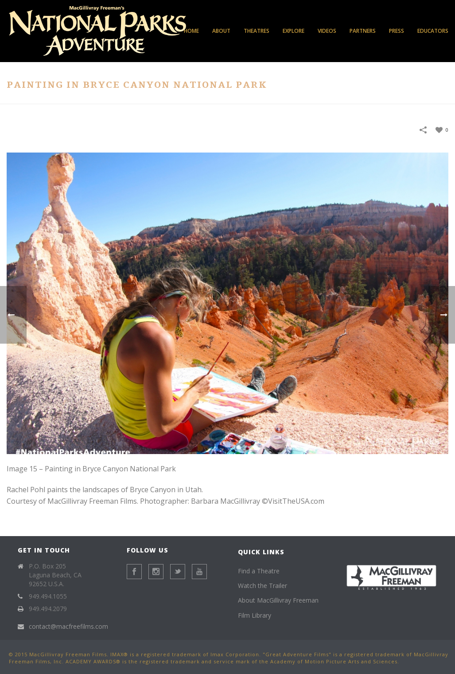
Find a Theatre (259, 571)
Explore (293, 31)
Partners (363, 31)
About (221, 31)
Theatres (256, 31)
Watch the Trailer (262, 585)
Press (396, 31)
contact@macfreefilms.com (68, 627)
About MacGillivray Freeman (278, 600)
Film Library (254, 615)
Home (191, 31)
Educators (432, 31)
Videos (327, 31)
